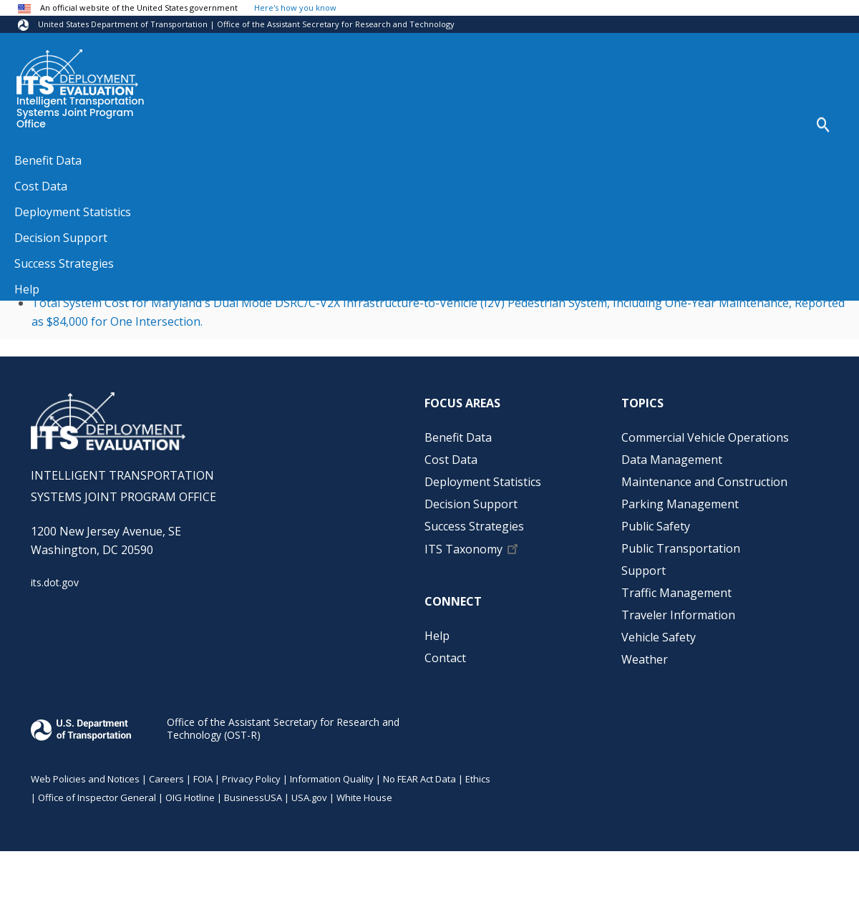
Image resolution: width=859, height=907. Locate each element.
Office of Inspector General (97, 797)
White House (364, 797)
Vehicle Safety (658, 637)
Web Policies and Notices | (90, 778)
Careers (166, 778)
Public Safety (655, 526)
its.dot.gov (55, 582)
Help (437, 636)
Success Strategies (474, 526)
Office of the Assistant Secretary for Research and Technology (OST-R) (283, 728)
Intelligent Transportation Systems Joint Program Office (80, 113)
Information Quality (332, 778)
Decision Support (471, 504)
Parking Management (680, 504)
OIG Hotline (190, 797)
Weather (644, 659)
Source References (96, 157)
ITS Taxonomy (463, 549)
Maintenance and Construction (704, 482)
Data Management (671, 459)
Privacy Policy (251, 778)
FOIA (203, 778)
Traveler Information (678, 615)
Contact (445, 658)
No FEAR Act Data (419, 778)
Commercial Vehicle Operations (705, 437)
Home (28, 157)
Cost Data (450, 459)
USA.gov (309, 797)
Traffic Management (676, 593)
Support (643, 570)
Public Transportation (680, 548)
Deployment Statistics (482, 482)
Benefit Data (458, 437)
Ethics (477, 778)
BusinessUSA (253, 797)
